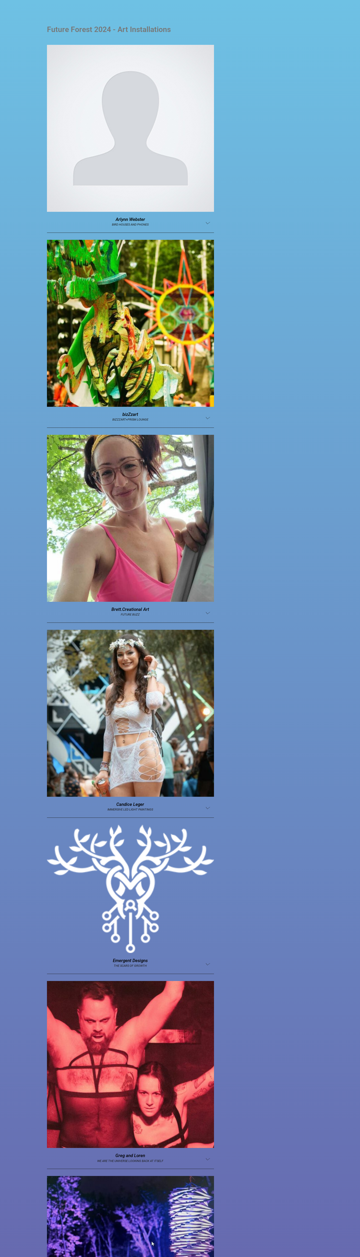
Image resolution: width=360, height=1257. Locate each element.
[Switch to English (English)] (180, 1245)
